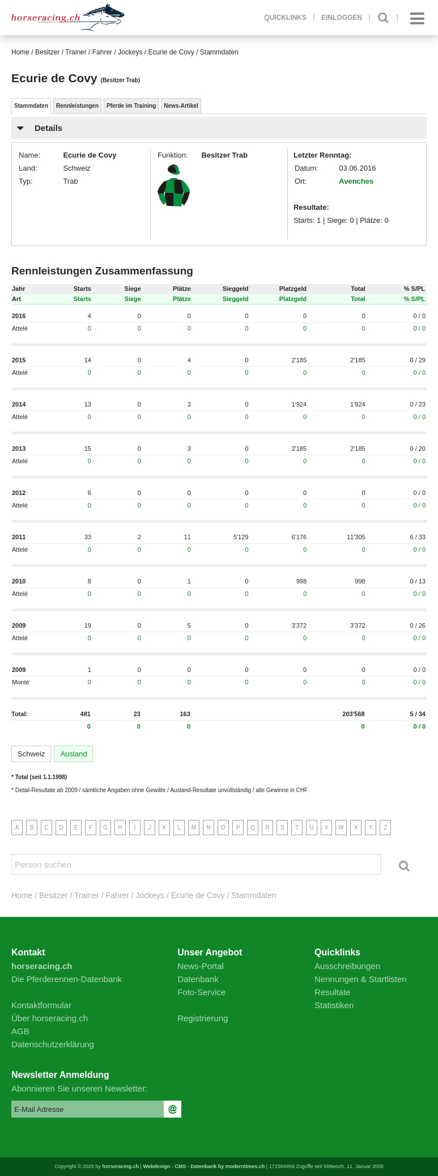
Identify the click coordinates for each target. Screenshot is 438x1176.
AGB (20, 1031)
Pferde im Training (131, 106)
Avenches (356, 181)
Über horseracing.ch (49, 1018)
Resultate (332, 992)
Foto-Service (201, 992)
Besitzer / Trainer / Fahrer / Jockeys (88, 52)
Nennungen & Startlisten (360, 979)
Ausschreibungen (347, 966)
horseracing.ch (121, 1166)
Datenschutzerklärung (52, 1044)
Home (20, 52)
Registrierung (202, 1018)
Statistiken (334, 1005)
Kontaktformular (41, 1005)
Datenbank (198, 979)
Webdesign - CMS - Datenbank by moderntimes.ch (204, 1166)
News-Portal (200, 966)
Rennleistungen (77, 106)
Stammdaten (31, 106)
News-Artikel (181, 106)
